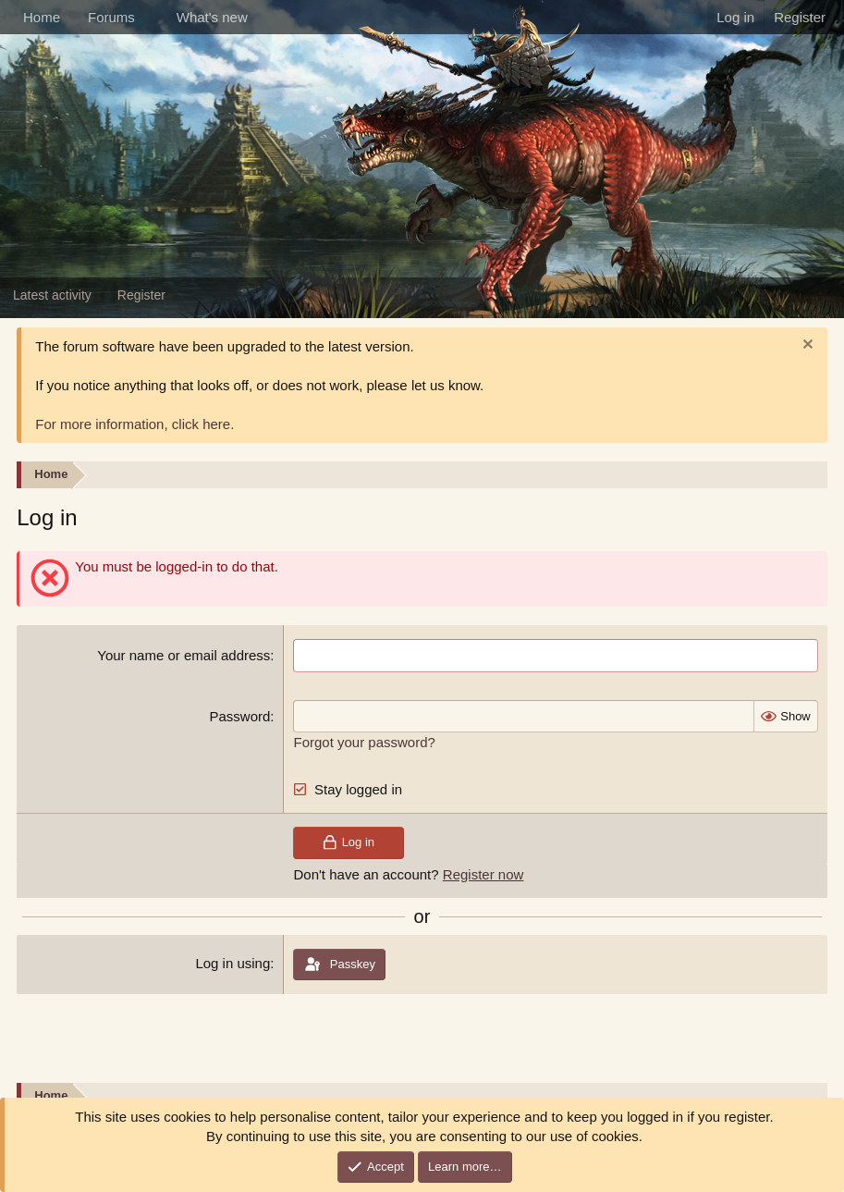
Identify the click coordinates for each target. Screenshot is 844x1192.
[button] (150, 17)
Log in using (232, 961)
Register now (483, 872)
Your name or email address (183, 655)
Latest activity (52, 295)
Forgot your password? (363, 741)
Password (239, 715)
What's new (212, 17)
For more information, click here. (134, 424)
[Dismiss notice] (805, 346)
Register (141, 295)
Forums (111, 17)
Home (41, 17)
